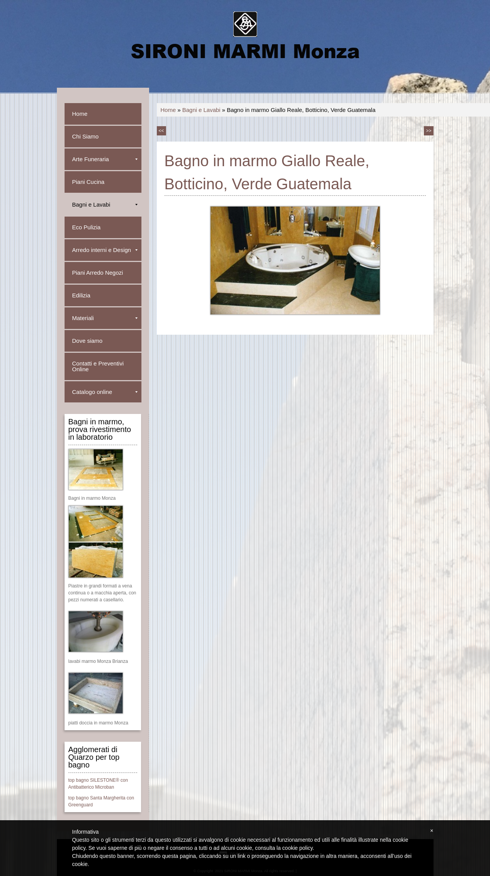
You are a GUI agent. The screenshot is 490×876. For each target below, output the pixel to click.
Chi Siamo (85, 136)
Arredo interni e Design (105, 250)
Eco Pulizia (86, 227)
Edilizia (81, 295)
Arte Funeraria (105, 159)
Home (168, 110)
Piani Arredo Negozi (97, 272)
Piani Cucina (88, 182)
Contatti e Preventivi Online (98, 366)
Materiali (105, 318)
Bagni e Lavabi (201, 110)
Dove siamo (87, 340)
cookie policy (297, 848)
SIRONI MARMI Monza (245, 50)
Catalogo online (105, 392)
